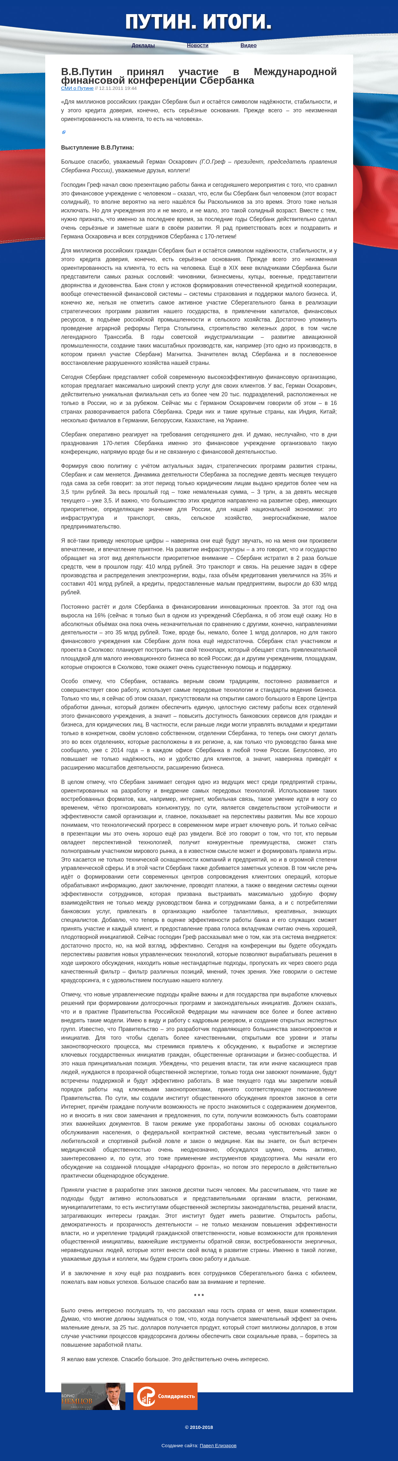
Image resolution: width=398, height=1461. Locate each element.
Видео (249, 45)
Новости (197, 45)
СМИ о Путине (77, 88)
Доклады (143, 45)
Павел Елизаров (218, 1445)
